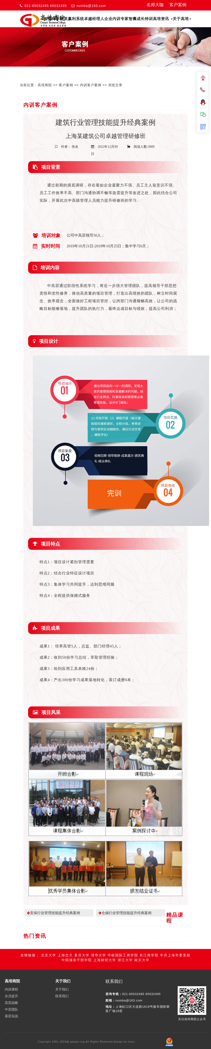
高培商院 (45, 85)
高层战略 (11, 997)
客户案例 (177, 4)
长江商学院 (149, 949)
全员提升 (11, 990)
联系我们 (62, 990)
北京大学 (48, 949)
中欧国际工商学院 (123, 949)
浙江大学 (125, 954)
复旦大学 (82, 949)
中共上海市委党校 (175, 949)
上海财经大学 (104, 954)
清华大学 (98, 949)
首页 (48, 19)
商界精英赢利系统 (68, 19)
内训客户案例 (90, 85)
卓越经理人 (94, 19)
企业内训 (112, 19)
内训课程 (11, 983)
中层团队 (11, 1004)
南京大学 (142, 954)
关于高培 (182, 19)
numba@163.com (91, 6)
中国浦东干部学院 (76, 954)
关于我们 (62, 983)
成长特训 (145, 19)
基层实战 (11, 1010)
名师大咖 (155, 4)
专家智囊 (129, 19)
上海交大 (65, 949)
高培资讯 (163, 19)
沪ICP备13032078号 (151, 1035)
